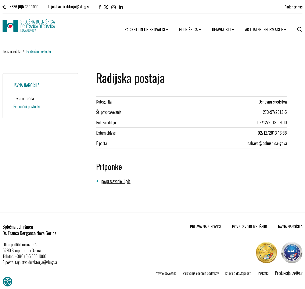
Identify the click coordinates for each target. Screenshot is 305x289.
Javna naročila (12, 51)
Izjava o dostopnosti (238, 273)
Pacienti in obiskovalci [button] (145, 29)
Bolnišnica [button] (188, 29)
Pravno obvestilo (165, 273)
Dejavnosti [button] (221, 29)
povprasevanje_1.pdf (115, 181)
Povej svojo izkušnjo (249, 226)
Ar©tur (297, 273)
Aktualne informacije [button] (264, 29)
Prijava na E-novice (206, 226)
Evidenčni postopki (38, 51)
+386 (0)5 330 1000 (21, 6)
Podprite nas (293, 6)
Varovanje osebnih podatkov (201, 273)
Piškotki (263, 273)
